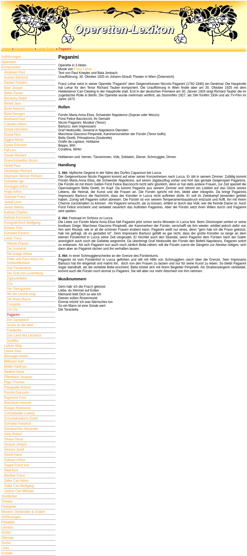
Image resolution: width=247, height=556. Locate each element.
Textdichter (9, 496)
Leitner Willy (13, 346)
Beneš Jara (12, 103)
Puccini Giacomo (16, 392)
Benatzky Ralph (15, 98)
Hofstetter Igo (14, 181)
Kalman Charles (15, 212)
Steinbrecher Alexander (21, 429)
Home (6, 49)
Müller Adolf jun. (15, 366)
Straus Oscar (13, 439)
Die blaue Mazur (19, 299)
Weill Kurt (11, 470)
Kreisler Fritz (13, 228)
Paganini (13, 315)
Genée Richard (15, 155)
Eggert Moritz (14, 140)
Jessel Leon (13, 202)
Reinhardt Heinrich (17, 403)
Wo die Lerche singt (21, 294)
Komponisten (24, 49)
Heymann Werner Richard (23, 176)
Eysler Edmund (15, 145)
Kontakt (7, 553)
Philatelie (8, 522)
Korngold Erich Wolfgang (22, 223)
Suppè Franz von (16, 465)
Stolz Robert (13, 434)
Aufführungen (11, 57)
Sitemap (7, 538)
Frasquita (14, 304)
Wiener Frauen (17, 243)
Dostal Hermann (16, 129)
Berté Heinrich (14, 109)
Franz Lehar (83, 69)
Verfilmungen (11, 517)
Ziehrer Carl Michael (19, 491)
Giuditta (12, 341)
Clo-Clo (12, 309)
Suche (6, 543)
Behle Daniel (13, 93)
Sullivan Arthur (14, 460)
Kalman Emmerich (17, 217)
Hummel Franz (15, 197)
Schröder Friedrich (17, 424)
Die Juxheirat (16, 249)
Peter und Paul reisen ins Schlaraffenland (25, 261)
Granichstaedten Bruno (21, 160)
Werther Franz (14, 475)
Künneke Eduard (16, 233)
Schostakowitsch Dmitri (21, 418)
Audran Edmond (16, 77)
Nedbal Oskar (14, 372)
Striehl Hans (13, 455)
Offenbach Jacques (18, 377)
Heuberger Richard (18, 171)
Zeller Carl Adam (16, 481)
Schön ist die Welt (20, 325)
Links (5, 548)
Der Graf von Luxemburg (25, 273)
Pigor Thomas (14, 382)
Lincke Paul (12, 351)
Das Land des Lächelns (24, 335)
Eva (10, 284)
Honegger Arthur (16, 186)
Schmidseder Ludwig (19, 413)
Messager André (16, 356)
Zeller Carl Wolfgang (19, 486)
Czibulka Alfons (15, 124)
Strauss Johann (15, 444)
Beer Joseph (13, 88)
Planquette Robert (17, 387)
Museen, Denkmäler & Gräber (23, 512)
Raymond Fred (15, 398)
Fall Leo (10, 150)
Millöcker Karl (14, 361)
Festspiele (8, 507)
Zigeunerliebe (17, 278)
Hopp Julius (12, 192)
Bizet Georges (14, 114)
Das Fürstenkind (19, 268)
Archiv (5, 532)
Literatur (7, 527)
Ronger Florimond (17, 408)
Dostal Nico (12, 134)
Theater (7, 501)
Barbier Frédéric (16, 83)
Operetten (8, 62)
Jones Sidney (14, 207)
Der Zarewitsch (18, 320)
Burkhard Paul (14, 119)
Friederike (14, 330)
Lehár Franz (46, 49)
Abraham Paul (14, 72)
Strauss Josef (14, 449)
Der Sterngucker (19, 289)
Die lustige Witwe (19, 254)
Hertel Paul (12, 166)
